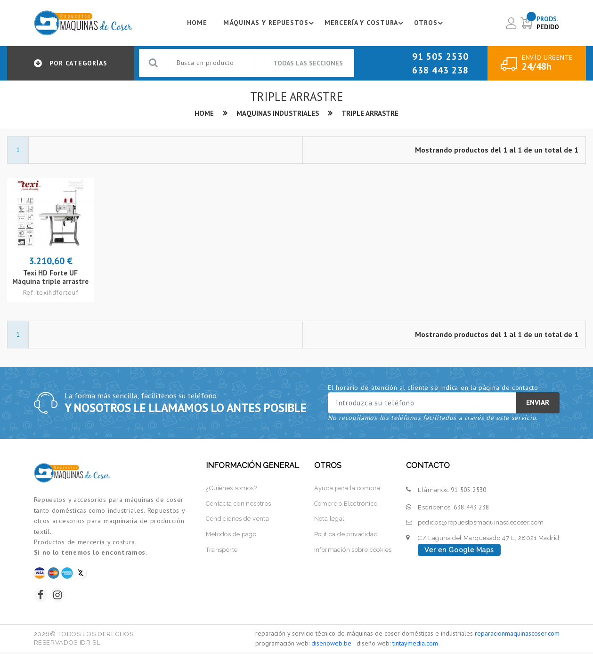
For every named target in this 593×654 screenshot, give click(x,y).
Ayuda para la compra (347, 488)
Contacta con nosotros (238, 504)
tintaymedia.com (415, 645)
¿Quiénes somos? (231, 488)
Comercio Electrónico (346, 504)
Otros (430, 23)
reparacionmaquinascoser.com (517, 635)
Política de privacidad (346, 535)
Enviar (537, 403)
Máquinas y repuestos (269, 23)
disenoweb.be (331, 645)
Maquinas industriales (277, 113)
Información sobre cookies (352, 550)
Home (195, 23)
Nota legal (329, 519)
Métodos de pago (231, 535)
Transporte (222, 550)
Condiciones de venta (237, 519)
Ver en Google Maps (459, 550)
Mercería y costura (365, 23)
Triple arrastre (370, 113)
